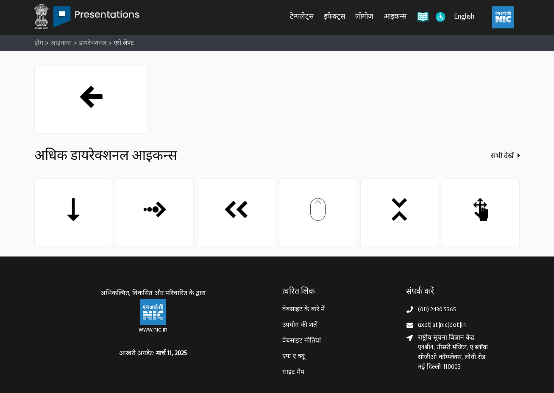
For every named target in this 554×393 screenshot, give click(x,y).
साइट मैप (293, 372)
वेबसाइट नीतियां (301, 341)
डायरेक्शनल (92, 43)
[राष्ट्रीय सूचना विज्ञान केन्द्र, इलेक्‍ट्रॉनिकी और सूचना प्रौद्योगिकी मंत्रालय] (153, 312)
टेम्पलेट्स (302, 17)
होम (38, 43)
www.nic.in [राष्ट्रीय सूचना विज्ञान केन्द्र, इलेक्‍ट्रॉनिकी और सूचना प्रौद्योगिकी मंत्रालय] (153, 330)
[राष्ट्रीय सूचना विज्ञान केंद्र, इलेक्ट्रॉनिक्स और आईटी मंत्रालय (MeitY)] (503, 17)
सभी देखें (505, 156)
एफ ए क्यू (293, 357)
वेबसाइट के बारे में (303, 310)
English (464, 17)
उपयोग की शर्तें (299, 325)
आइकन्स (395, 17)
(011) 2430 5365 (437, 310)
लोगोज (364, 17)
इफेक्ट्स (334, 17)
